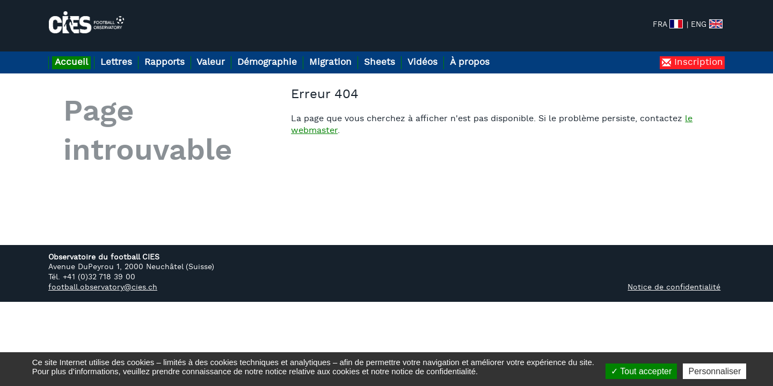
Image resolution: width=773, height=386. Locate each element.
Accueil (74, 53)
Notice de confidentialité (674, 278)
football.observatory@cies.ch (102, 278)
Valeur (230, 53)
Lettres (124, 53)
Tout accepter (641, 371)
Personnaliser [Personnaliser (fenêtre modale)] (714, 371)
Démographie (292, 53)
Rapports (178, 53)
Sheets (415, 53)
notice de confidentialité (433, 371)
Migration (361, 53)
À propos (517, 53)
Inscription (697, 53)
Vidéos (464, 53)
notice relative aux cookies (312, 371)
